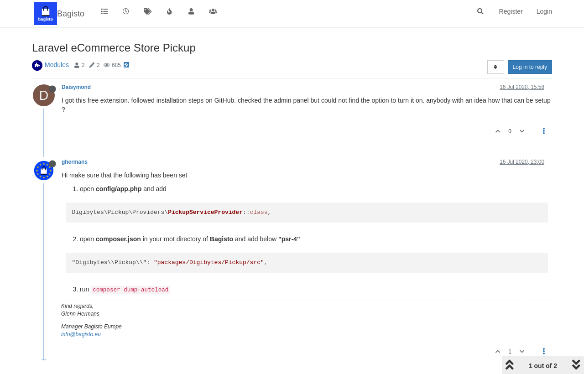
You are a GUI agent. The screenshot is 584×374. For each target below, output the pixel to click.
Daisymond (76, 87)
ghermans (75, 162)
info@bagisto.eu (81, 334)
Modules (57, 64)
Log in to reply (530, 67)
